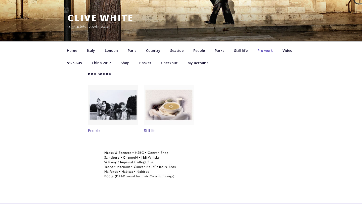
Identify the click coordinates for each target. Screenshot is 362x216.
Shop (125, 62)
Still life (241, 50)
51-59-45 (74, 62)
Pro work (265, 50)
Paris (132, 50)
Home (72, 50)
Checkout (169, 62)
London (111, 50)
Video (287, 50)
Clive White (100, 18)
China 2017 (101, 62)
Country (153, 50)
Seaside (177, 50)
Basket (145, 62)
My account (198, 62)
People (199, 50)
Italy (91, 50)
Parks (219, 50)
